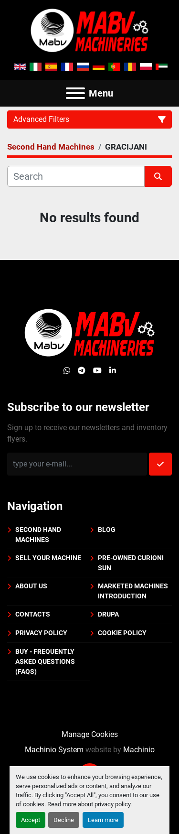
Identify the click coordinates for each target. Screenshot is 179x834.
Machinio (139, 749)
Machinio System (54, 749)
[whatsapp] (66, 370)
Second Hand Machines (38, 534)
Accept (30, 819)
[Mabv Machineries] (89, 332)
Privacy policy (41, 633)
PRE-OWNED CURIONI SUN (131, 563)
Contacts (32, 614)
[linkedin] (112, 370)
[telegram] (81, 370)
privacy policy (112, 804)
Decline (63, 819)
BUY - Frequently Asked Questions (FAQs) (45, 661)
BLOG (107, 529)
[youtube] (97, 370)
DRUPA (108, 614)
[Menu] (75, 93)
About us (31, 586)
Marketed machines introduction (133, 591)
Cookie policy (122, 633)
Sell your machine (48, 558)
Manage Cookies (90, 734)
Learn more (103, 819)
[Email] (77, 464)
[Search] (76, 176)
